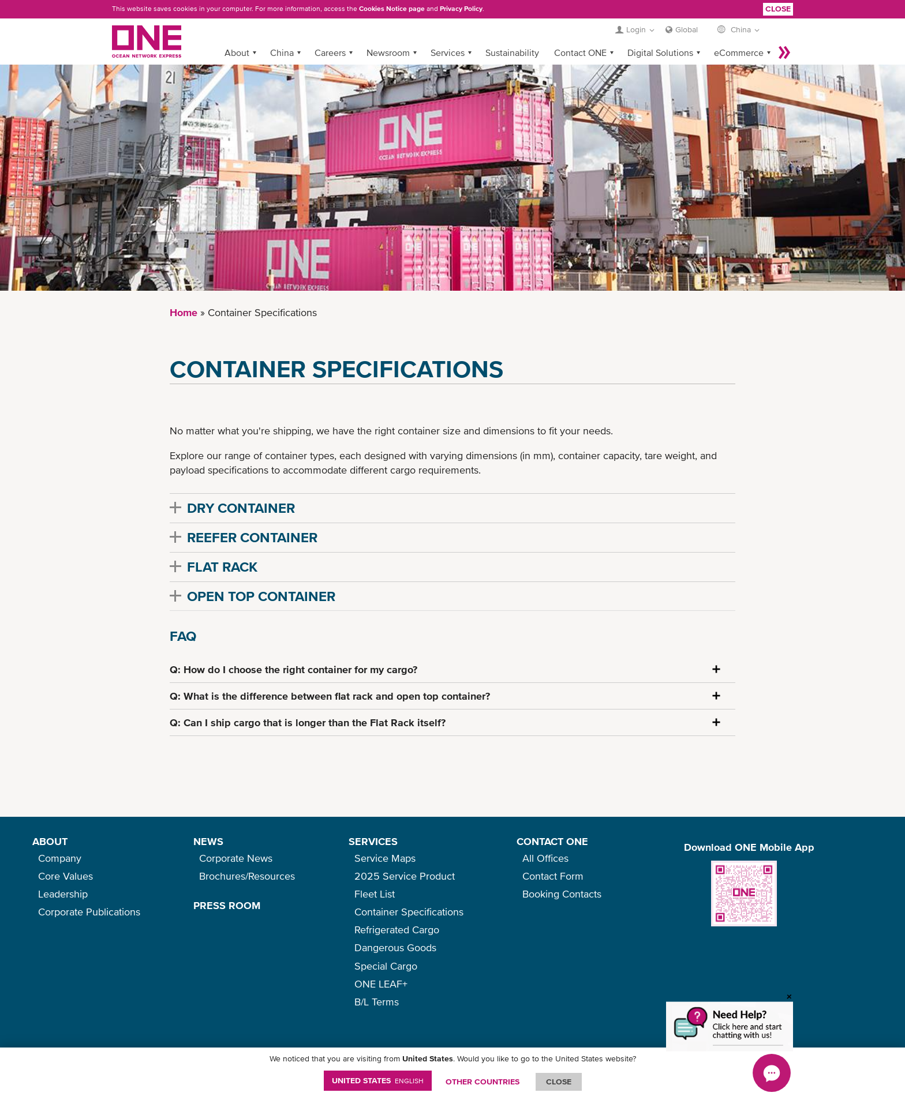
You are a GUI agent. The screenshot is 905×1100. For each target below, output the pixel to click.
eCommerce (739, 52)
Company (59, 858)
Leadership (63, 894)
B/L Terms (376, 1002)
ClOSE (558, 1081)
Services (448, 52)
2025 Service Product (404, 876)
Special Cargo (385, 966)
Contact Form (553, 876)
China (282, 52)
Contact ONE (580, 52)
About (237, 52)
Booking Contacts (561, 894)
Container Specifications (408, 912)
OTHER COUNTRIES (482, 1081)
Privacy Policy (461, 9)
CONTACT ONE (552, 841)
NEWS (208, 841)
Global (686, 29)
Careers (330, 52)
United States (378, 1080)
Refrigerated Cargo (396, 929)
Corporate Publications (89, 912)
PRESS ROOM (226, 905)
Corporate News (235, 858)
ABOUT (50, 841)
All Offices (545, 858)
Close (778, 8)
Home (183, 312)
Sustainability (512, 52)
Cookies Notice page (392, 9)
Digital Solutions (660, 52)
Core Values (65, 876)
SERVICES (373, 841)
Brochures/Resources (247, 876)
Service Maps (385, 858)
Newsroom (388, 52)
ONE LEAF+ (380, 984)
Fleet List (374, 894)
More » (784, 52)
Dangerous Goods (395, 947)
